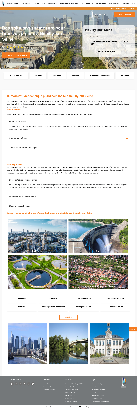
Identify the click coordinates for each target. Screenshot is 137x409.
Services (75, 76)
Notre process (121, 8)
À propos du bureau (16, 76)
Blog (112, 8)
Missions (38, 76)
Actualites (68, 317)
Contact (131, 8)
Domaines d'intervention (100, 76)
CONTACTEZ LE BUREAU (16, 55)
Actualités (125, 76)
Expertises (57, 76)
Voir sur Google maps (108, 51)
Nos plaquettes (131, 329)
